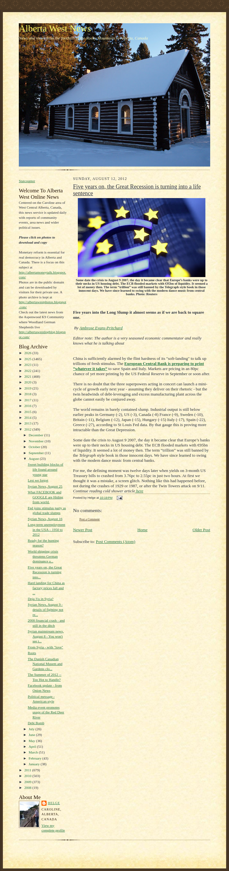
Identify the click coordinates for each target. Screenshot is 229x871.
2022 (28, 371)
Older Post (201, 529)
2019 (28, 388)
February (35, 758)
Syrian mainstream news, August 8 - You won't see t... (46, 636)
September (37, 453)
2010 (28, 776)
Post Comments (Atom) (116, 541)
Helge (54, 803)
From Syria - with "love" (45, 647)
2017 (28, 400)
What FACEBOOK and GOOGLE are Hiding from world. (45, 497)
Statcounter (27, 181)
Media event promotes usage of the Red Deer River (46, 712)
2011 (28, 770)
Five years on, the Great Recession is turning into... (45, 572)
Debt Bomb (36, 723)
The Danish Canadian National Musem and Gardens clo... (45, 664)
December (36, 435)
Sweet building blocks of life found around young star (45, 469)
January (35, 764)
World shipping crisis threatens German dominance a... (43, 556)
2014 (28, 417)
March (34, 752)
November (37, 441)
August (34, 458)
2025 (28, 359)
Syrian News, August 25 (45, 486)
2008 (28, 787)
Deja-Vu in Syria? (41, 599)
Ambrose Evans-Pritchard (100, 327)
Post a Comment (89, 519)
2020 (28, 382)
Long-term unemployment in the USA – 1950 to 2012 (46, 529)
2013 (28, 423)
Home (142, 529)
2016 (28, 406)
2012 (28, 429)
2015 (28, 412)
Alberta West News (55, 28)
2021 (28, 376)
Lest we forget (38, 480)
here (139, 491)
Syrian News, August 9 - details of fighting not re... (45, 609)
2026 (28, 353)
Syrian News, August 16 (45, 519)
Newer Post (82, 529)
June (32, 735)
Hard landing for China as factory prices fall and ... (46, 588)
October (35, 447)
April (33, 746)
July (32, 729)
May (32, 741)
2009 (28, 782)
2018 (28, 394)
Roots (32, 653)
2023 (28, 365)
